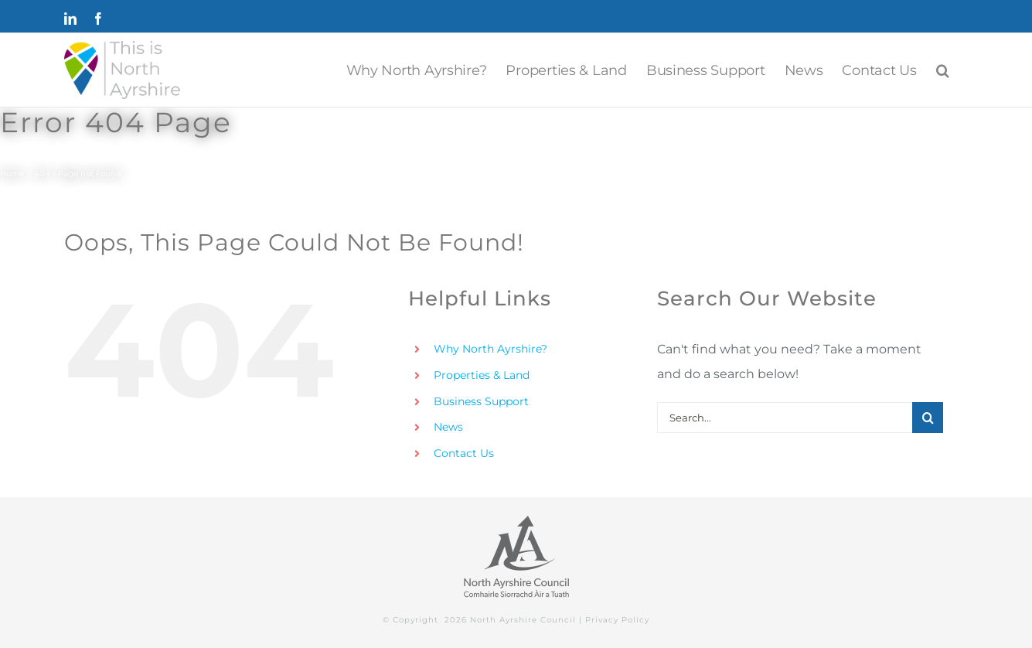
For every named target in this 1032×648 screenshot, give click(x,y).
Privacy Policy (617, 620)
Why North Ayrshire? (490, 349)
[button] (942, 70)
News (448, 427)
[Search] (927, 417)
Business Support (481, 401)
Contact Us (464, 453)
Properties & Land (482, 375)
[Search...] (784, 417)
